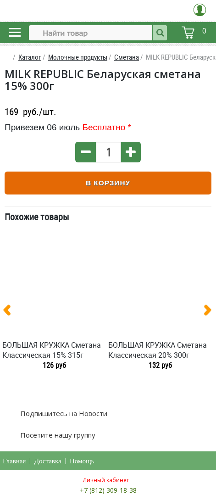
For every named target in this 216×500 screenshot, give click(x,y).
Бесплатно (103, 127)
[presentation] (10, 312)
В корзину (108, 183)
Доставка (47, 461)
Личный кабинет (106, 480)
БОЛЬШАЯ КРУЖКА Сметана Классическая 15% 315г (51, 350)
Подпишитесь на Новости (62, 413)
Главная (14, 461)
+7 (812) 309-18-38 (108, 490)
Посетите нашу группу (56, 434)
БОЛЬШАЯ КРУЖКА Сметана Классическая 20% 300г (157, 350)
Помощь (82, 461)
